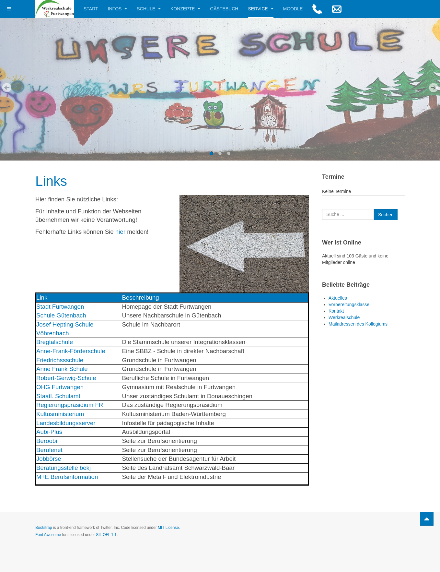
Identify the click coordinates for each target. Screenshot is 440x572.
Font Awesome (48, 534)
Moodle (293, 8)
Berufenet (49, 450)
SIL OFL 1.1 (106, 534)
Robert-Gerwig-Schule (66, 378)
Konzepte (185, 8)
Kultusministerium (60, 414)
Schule (149, 8)
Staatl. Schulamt (59, 396)
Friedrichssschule (59, 360)
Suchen (385, 214)
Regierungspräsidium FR (69, 404)
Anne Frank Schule (62, 368)
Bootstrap (43, 527)
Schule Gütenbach (61, 315)
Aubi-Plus (49, 431)
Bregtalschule (54, 342)
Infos (117, 8)
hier (120, 231)
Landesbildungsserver (66, 423)
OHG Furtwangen (60, 387)
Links (51, 181)
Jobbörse (48, 458)
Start (91, 8)
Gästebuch (224, 8)
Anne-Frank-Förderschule (70, 351)
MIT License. (169, 527)
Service (260, 8)
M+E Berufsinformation (67, 476)
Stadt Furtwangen (60, 306)
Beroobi (46, 440)
